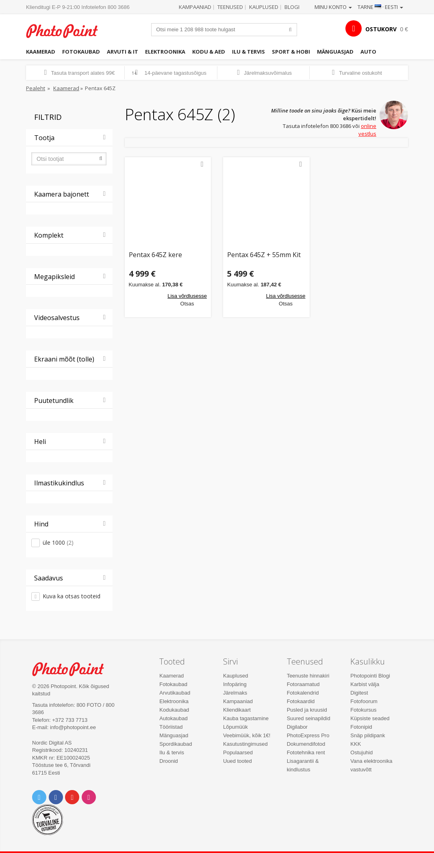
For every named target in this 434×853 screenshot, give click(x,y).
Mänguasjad (335, 51)
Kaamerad (40, 51)
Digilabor (297, 727)
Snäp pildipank (367, 735)
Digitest (359, 693)
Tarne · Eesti (380, 7)
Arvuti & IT (122, 51)
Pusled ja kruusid (307, 710)
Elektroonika (165, 51)
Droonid (168, 761)
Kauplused (263, 7)
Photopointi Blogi (370, 676)
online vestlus (367, 129)
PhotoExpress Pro (308, 735)
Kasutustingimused (245, 744)
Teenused (230, 7)
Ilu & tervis (248, 51)
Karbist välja (364, 684)
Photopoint (66, 30)
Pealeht (35, 88)
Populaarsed (238, 752)
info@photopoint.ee (73, 727)
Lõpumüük (235, 727)
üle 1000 (58, 542)
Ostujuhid (361, 752)
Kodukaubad (174, 710)
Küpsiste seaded (369, 718)
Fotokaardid (301, 701)
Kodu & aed (208, 51)
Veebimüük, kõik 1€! (246, 735)
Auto (368, 51)
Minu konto (333, 7)
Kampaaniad (195, 7)
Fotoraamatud (303, 684)
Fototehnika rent (306, 752)
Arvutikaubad (174, 693)
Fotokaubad (81, 51)
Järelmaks (235, 693)
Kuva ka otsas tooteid (71, 596)
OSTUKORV (381, 29)
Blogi (291, 7)
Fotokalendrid (303, 693)
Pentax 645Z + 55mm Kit (264, 255)
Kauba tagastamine (246, 718)
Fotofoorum (363, 701)
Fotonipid (361, 727)
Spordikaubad (175, 744)
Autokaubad (173, 718)
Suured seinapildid (308, 718)
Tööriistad (170, 727)
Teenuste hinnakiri (308, 676)
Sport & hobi (291, 51)
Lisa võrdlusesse (187, 296)
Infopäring (235, 684)
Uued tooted (237, 761)
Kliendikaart (237, 710)
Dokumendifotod (306, 744)
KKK (355, 744)
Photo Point (72, 669)
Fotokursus (363, 710)
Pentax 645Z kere (155, 255)
